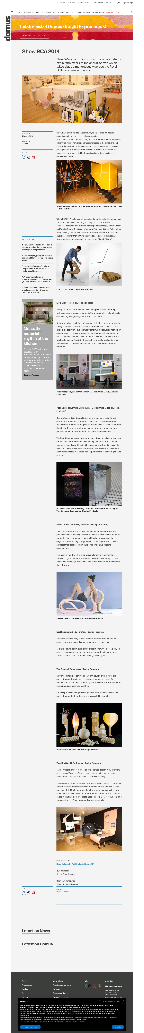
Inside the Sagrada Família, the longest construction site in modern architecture (36, 268)
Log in (131, 3)
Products (69, 12)
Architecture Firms (60, 993)
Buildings (56, 989)
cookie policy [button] (86, 1007)
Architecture (29, 12)
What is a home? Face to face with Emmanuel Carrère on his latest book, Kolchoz (36, 290)
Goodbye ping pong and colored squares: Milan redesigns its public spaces (37, 258)
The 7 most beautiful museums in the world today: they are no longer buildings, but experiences (37, 247)
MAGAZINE (72, 2)
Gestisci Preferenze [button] (30, 1027)
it (116, 2)
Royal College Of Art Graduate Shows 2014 (75, 864)
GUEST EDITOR (60, 2)
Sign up (125, 3)
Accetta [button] (118, 1027)
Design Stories (98, 12)
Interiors (39, 12)
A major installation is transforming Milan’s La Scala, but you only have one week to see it (37, 279)
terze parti (52, 1009)
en (118, 2)
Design (48, 12)
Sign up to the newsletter (34, 36)
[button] (111, 1002)
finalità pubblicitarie (32, 1013)
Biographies (58, 981)
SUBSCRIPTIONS (98, 2)
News (19, 12)
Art (54, 12)
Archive (61, 12)
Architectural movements (63, 985)
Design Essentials (83, 12)
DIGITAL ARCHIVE (84, 2)
